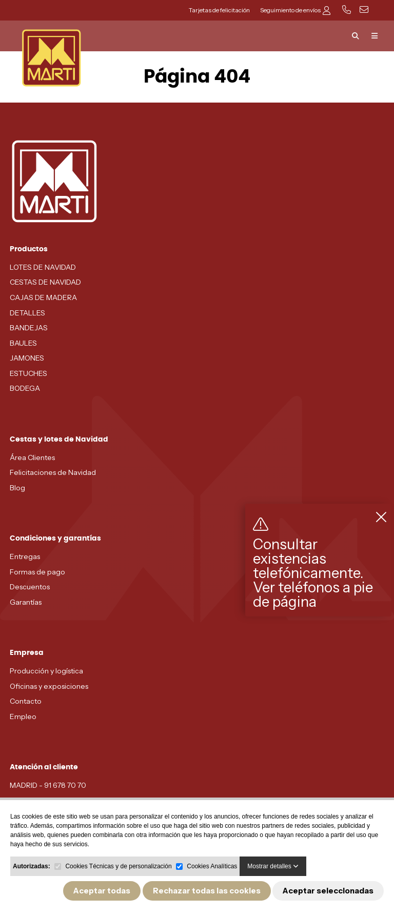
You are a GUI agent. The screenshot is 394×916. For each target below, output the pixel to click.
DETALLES (27, 312)
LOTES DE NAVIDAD (43, 267)
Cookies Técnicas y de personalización (118, 866)
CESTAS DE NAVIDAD (45, 282)
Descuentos (30, 586)
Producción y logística (46, 670)
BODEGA (25, 388)
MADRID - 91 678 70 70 (48, 785)
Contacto (26, 701)
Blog (17, 487)
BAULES (23, 343)
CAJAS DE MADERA (43, 297)
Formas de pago (37, 571)
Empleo (23, 716)
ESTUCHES (28, 373)
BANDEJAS (29, 327)
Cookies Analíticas (212, 866)
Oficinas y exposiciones (49, 686)
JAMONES (27, 358)
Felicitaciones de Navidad (53, 472)
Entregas (25, 556)
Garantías (26, 602)
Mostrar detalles (273, 866)
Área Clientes (32, 457)
